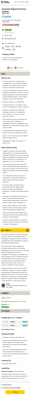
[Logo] (5, 2)
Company (18, 67)
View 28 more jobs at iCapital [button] (10, 387)
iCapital (5, 11)
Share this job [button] (6, 384)
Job (9, 67)
